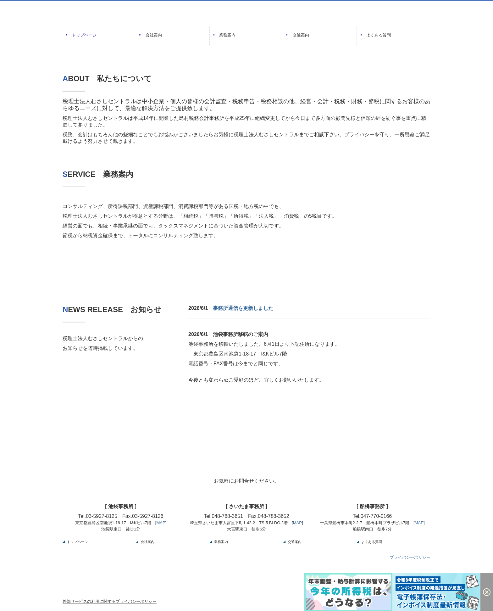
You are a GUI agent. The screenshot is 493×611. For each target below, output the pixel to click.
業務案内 (227, 35)
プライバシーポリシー (410, 557)
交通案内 (301, 35)
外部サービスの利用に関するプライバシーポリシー (110, 601)
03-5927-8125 (101, 516)
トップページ (84, 35)
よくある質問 (378, 35)
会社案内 (154, 35)
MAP (160, 522)
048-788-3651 (227, 516)
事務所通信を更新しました (243, 308)
